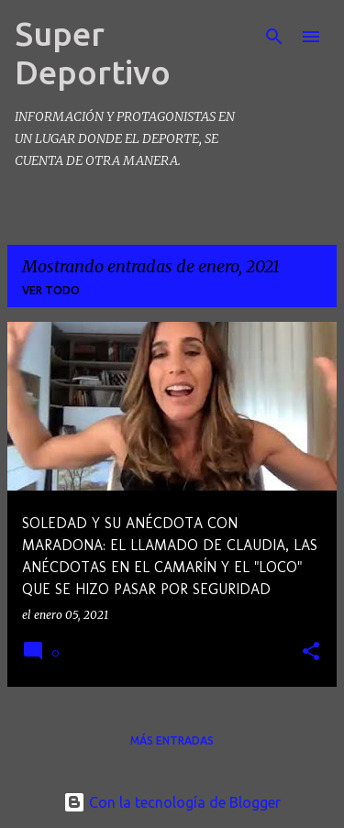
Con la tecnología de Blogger (172, 802)
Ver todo (51, 290)
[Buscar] (274, 37)
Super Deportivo (93, 53)
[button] (311, 652)
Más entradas (172, 740)
